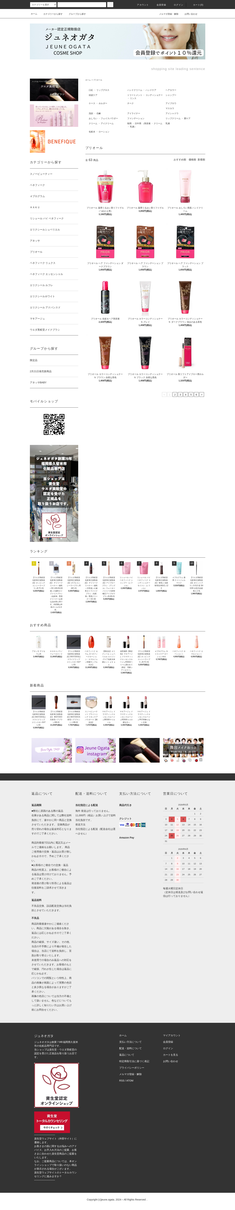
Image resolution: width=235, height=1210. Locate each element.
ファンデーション (135, 118)
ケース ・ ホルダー (98, 103)
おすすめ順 (180, 159)
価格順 (192, 159)
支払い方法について (130, 1041)
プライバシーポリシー (131, 1067)
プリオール (97, 80)
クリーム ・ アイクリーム (101, 123)
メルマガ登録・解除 (166, 14)
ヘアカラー (171, 90)
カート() (196, 5)
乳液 (168, 123)
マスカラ (170, 108)
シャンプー (171, 95)
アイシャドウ (172, 113)
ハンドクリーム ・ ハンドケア (141, 90)
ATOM (129, 1080)
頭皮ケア (93, 95)
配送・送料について (130, 1048)
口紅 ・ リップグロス (99, 90)
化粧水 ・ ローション (99, 131)
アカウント (141, 5)
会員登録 (159, 5)
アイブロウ (171, 103)
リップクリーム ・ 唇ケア (178, 118)
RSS (121, 1080)
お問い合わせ (188, 14)
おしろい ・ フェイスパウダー (103, 118)
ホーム (34, 14)
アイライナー (133, 113)
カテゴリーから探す (51, 14)
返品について (126, 1054)
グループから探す (75, 14)
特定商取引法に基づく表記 (134, 1061)
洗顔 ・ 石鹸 (95, 113)
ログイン (176, 5)
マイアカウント (172, 1035)
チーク (130, 103)
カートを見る (170, 1054)
